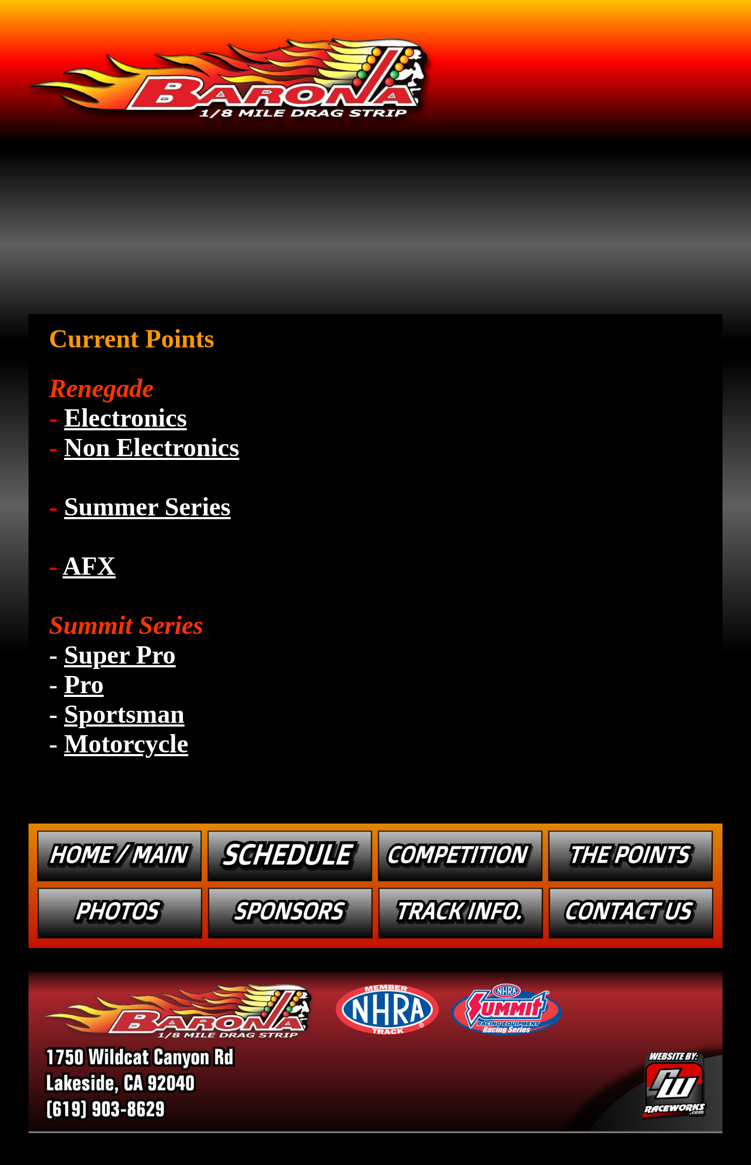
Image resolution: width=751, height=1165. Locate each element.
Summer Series (147, 506)
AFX (89, 566)
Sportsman (124, 714)
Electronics (125, 417)
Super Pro (120, 654)
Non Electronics (151, 447)
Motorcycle (126, 743)
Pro (84, 684)
